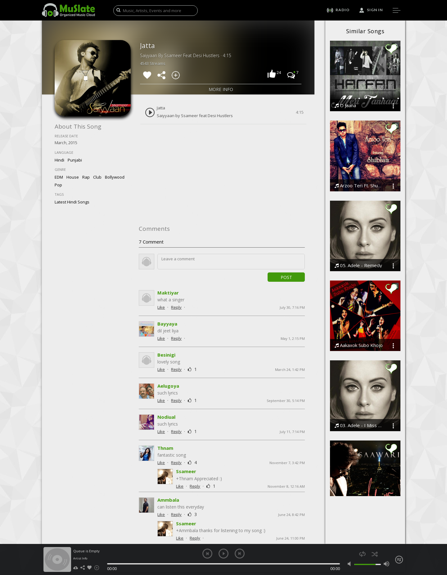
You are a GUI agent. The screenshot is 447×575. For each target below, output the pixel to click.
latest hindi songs (72, 202)
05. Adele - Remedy (358, 265)
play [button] (223, 554)
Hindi (59, 160)
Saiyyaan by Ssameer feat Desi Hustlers (195, 116)
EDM (59, 177)
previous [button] (207, 554)
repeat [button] (362, 554)
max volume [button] (386, 564)
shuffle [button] (374, 554)
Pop (58, 185)
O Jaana (345, 105)
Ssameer (186, 468)
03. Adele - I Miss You (359, 425)
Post (286, 277)
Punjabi (75, 160)
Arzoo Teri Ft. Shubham (359, 185)
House (72, 177)
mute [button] (350, 564)
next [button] (240, 554)
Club (97, 177)
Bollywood (114, 177)
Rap (86, 177)
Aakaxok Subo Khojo (359, 345)
